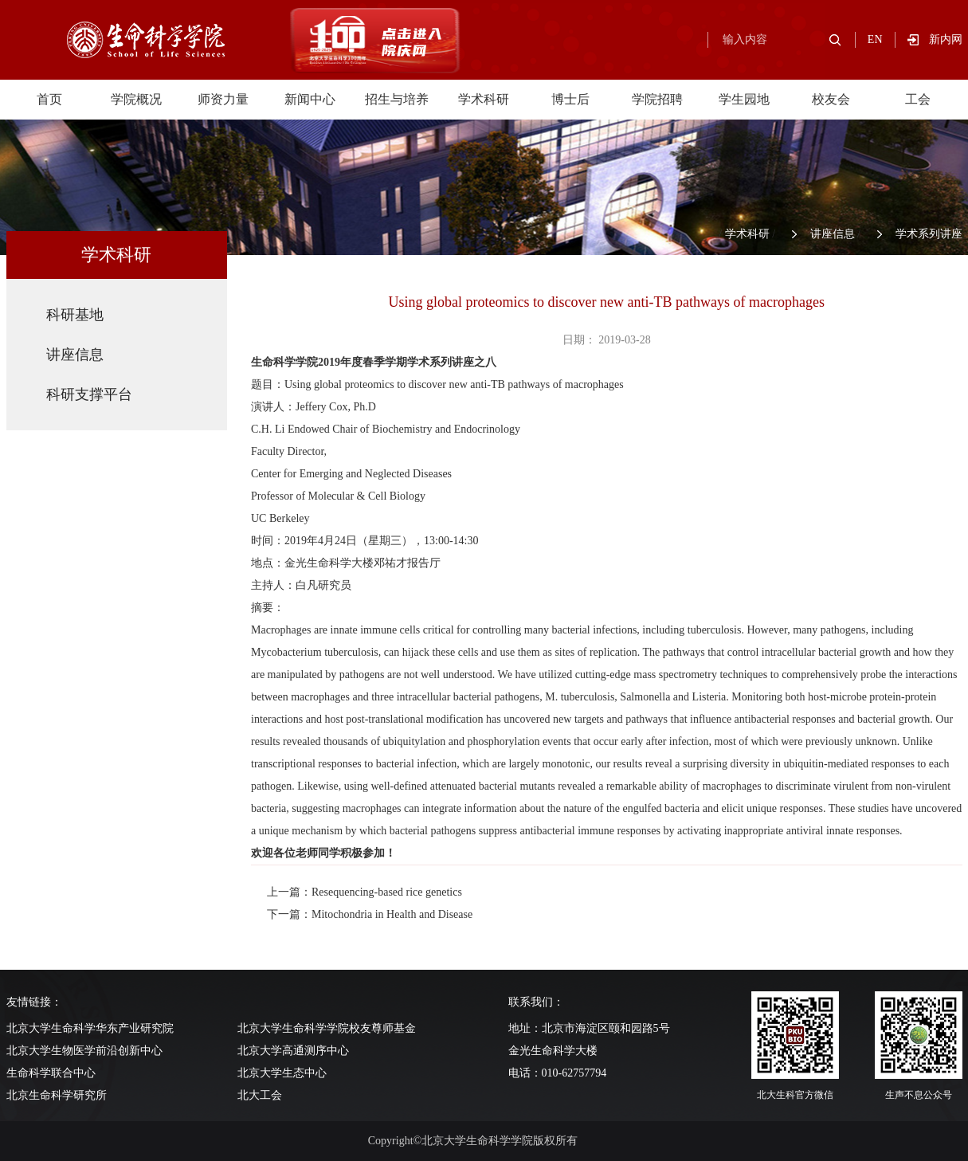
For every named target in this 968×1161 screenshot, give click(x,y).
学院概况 (136, 99)
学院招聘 (657, 99)
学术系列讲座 (928, 234)
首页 (49, 99)
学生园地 (744, 99)
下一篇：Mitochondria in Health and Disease (369, 914)
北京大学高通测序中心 (293, 1051)
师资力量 (223, 99)
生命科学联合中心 (51, 1073)
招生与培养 (397, 99)
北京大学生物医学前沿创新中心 (84, 1051)
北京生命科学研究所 (56, 1095)
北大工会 (259, 1095)
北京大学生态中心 (282, 1073)
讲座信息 (832, 234)
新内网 (945, 39)
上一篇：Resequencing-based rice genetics (364, 892)
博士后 (570, 99)
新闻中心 (309, 99)
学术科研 (483, 99)
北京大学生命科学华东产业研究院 (90, 1028)
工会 (918, 99)
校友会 (831, 99)
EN (875, 39)
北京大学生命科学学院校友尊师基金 (326, 1028)
